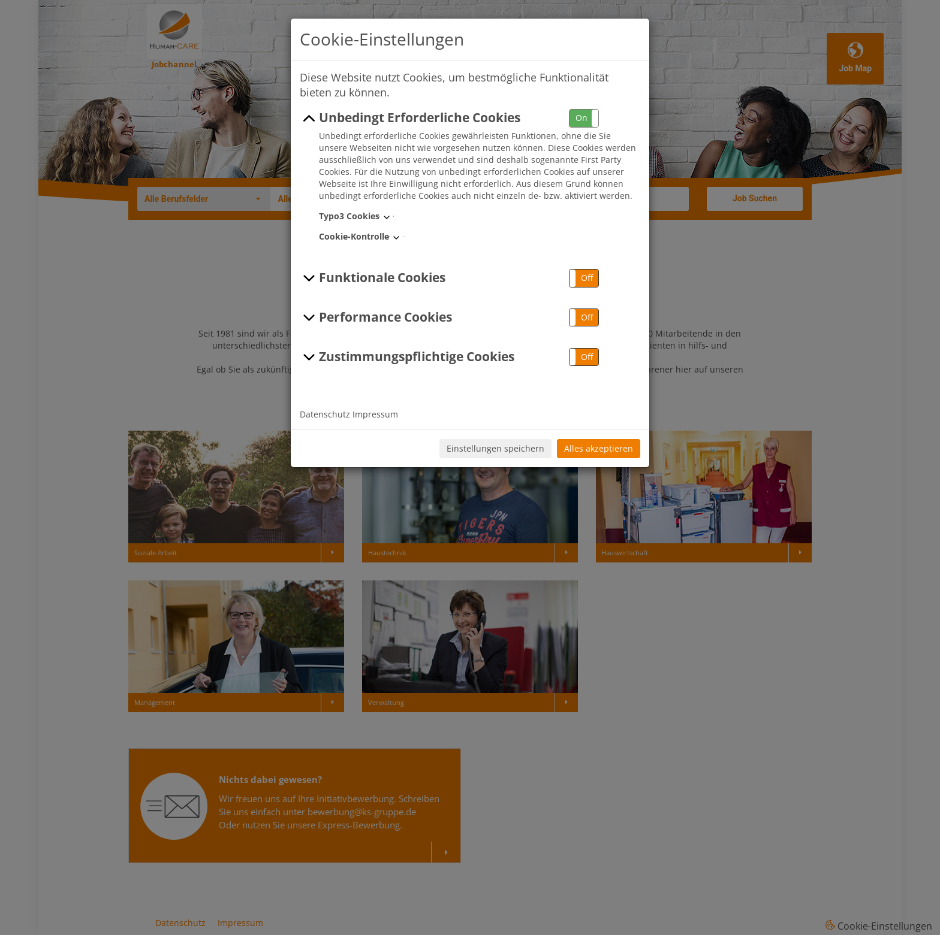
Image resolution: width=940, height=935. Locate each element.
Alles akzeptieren (598, 448)
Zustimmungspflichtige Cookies (407, 357)
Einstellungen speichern (495, 448)
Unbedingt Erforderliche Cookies (410, 118)
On (582, 117)
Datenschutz (325, 414)
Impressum (375, 414)
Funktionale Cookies (372, 278)
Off (587, 277)
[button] (584, 118)
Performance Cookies (376, 317)
